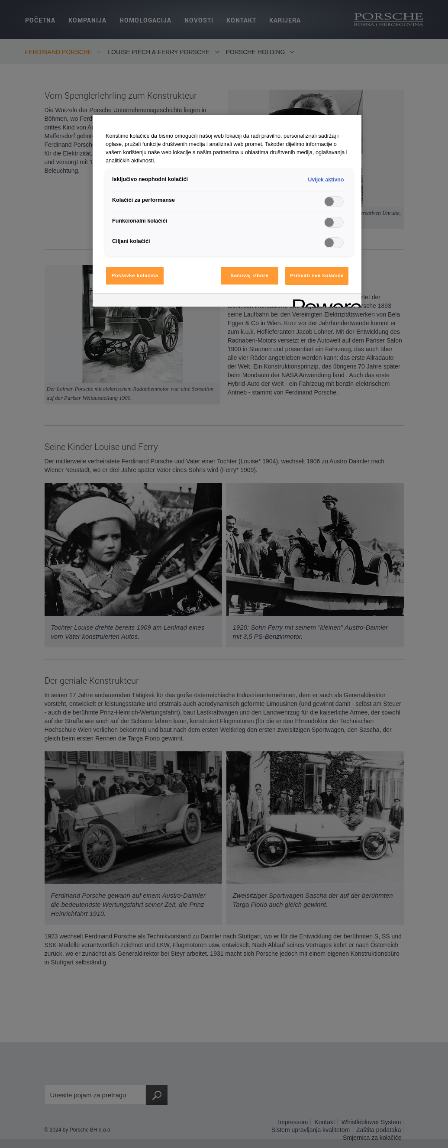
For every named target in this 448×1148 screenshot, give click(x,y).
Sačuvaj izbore (250, 275)
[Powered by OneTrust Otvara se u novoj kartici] (324, 301)
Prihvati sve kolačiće (317, 275)
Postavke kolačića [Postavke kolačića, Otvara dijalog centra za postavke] (135, 275)
